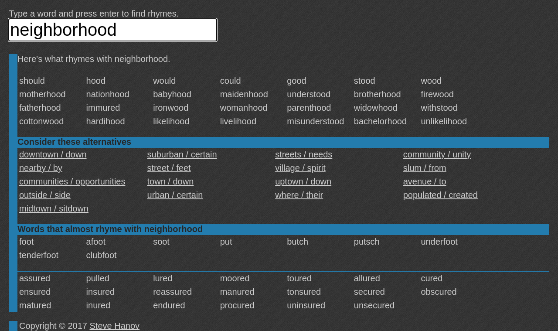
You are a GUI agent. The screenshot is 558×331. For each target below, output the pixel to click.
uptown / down (303, 181)
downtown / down (53, 154)
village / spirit (300, 168)
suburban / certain (182, 154)
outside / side (45, 195)
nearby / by (40, 168)
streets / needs (303, 154)
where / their (299, 195)
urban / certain (175, 195)
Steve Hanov (115, 326)
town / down (170, 181)
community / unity (437, 154)
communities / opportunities (72, 181)
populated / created (440, 195)
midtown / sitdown (53, 208)
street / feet (169, 168)
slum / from (424, 168)
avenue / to (424, 181)
